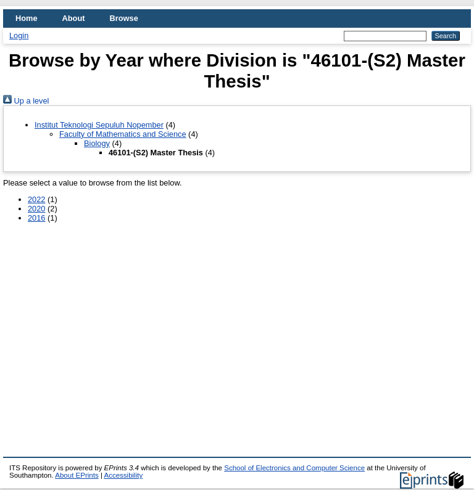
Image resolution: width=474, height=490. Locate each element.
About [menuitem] (73, 18)
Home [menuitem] (26, 18)
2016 (36, 218)
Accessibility (123, 475)
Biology (97, 143)
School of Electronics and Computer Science (294, 468)
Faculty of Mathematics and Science (122, 134)
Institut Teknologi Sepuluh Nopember (99, 124)
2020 (36, 208)
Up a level (26, 100)
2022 (36, 199)
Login (18, 35)
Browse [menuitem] (124, 18)
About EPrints (76, 475)
